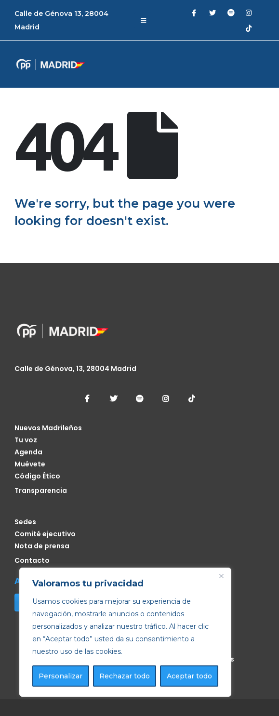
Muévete (29, 464)
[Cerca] (221, 576)
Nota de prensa (41, 546)
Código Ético (37, 476)
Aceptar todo (189, 676)
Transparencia (40, 490)
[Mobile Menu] (143, 20)
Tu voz (25, 440)
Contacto (32, 560)
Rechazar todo (124, 676)
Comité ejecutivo (45, 534)
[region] (125, 632)
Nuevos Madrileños (48, 428)
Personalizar (60, 676)
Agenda (28, 452)
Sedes (25, 522)
